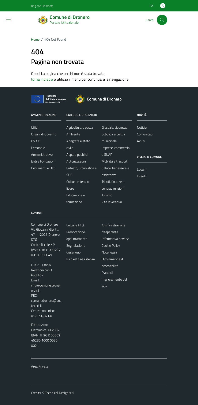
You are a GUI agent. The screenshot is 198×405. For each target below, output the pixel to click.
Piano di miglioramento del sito (114, 279)
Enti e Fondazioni (43, 161)
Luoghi (141, 169)
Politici (35, 140)
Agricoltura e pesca (79, 127)
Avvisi (141, 140)
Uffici (34, 127)
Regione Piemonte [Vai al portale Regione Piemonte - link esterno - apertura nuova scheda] (42, 6)
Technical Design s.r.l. (59, 392)
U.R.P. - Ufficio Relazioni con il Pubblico (41, 270)
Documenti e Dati (43, 168)
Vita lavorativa (112, 201)
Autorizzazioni (76, 161)
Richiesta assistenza (80, 259)
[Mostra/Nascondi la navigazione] (8, 19)
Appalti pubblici (76, 154)
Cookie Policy (111, 245)
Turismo (107, 195)
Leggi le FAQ (75, 225)
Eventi (141, 176)
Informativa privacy (115, 238)
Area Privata (39, 366)
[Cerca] (162, 20)
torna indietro (42, 79)
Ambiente (73, 134)
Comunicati (145, 134)
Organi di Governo (43, 134)
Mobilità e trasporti (115, 161)
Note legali (109, 252)
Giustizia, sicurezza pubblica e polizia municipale (114, 134)
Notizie (142, 127)
